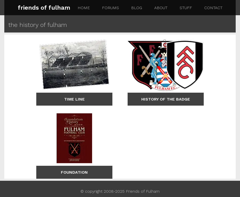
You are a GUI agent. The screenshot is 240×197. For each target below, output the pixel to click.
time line (74, 99)
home (84, 7)
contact (213, 7)
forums (110, 7)
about (160, 7)
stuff (186, 7)
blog (136, 7)
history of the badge (165, 99)
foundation (74, 172)
